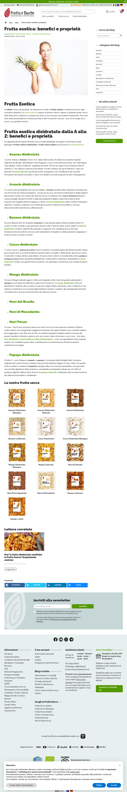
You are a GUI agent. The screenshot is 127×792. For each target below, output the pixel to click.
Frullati (98, 75)
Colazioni (99, 92)
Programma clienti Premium (47, 663)
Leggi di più (10, 569)
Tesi (97, 89)
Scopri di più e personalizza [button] (21, 785)
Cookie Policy (10, 705)
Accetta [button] (114, 785)
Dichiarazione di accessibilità (16, 690)
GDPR (6, 684)
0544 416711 (74, 663)
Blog (28, 34)
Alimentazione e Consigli (45, 675)
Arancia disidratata (24, 184)
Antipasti (99, 61)
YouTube (61, 639)
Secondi (99, 64)
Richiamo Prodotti (11, 675)
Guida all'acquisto (11, 657)
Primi (98, 57)
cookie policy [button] (75, 772)
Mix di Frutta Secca (43, 721)
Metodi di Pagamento (13, 672)
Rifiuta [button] (99, 785)
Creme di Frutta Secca (44, 715)
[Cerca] (68, 12)
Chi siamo (8, 654)
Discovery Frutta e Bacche (106, 85)
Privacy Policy (10, 702)
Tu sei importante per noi (15, 687)
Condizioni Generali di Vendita (17, 660)
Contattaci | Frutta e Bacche (16, 693)
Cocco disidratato (23, 244)
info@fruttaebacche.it (26, 5)
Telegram (71, 639)
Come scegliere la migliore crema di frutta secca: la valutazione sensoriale (109, 109)
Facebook (56, 639)
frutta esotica (30, 112)
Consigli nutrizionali (41, 34)
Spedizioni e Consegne (14, 663)
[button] (120, 765)
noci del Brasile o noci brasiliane (18, 339)
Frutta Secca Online (43, 706)
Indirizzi (38, 660)
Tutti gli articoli (109, 141)
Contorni (99, 71)
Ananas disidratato (24, 154)
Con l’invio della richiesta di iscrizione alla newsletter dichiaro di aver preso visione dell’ (58, 619)
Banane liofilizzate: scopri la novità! (63, 2)
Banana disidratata (24, 217)
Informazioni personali (44, 654)
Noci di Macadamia (24, 312)
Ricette (98, 54)
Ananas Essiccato (20, 172)
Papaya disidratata (24, 355)
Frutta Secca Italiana (43, 712)
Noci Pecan (18, 322)
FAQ (6, 669)
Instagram (66, 639)
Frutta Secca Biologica (44, 709)
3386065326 (80, 666)
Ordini (37, 657)
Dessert (99, 50)
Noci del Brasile (21, 301)
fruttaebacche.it (77, 145)
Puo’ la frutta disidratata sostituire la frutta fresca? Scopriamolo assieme (23, 557)
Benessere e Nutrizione (14, 34)
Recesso (8, 666)
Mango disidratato (23, 274)
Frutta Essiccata (41, 718)
